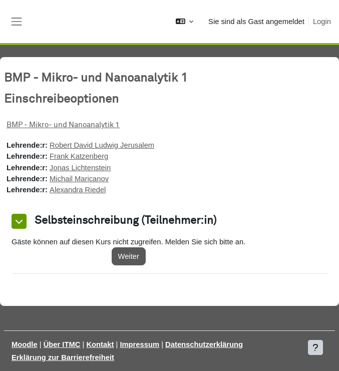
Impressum (139, 344)
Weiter (128, 256)
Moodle (25, 344)
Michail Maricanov (79, 179)
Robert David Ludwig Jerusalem (102, 145)
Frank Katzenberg (79, 156)
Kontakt (100, 344)
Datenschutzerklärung (204, 344)
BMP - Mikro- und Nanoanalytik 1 (63, 125)
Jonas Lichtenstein (80, 168)
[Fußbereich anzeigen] (315, 347)
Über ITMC (62, 344)
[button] (184, 21)
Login (322, 22)
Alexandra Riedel (78, 190)
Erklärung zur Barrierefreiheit (63, 357)
